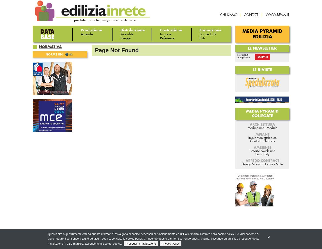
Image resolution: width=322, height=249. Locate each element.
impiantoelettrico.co (262, 138)
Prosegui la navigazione (141, 243)
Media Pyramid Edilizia (262, 34)
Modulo (272, 128)
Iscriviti (262, 57)
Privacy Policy (170, 243)
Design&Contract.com (257, 164)
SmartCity (262, 154)
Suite (279, 164)
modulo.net (256, 128)
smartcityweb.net (262, 151)
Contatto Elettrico (262, 141)
